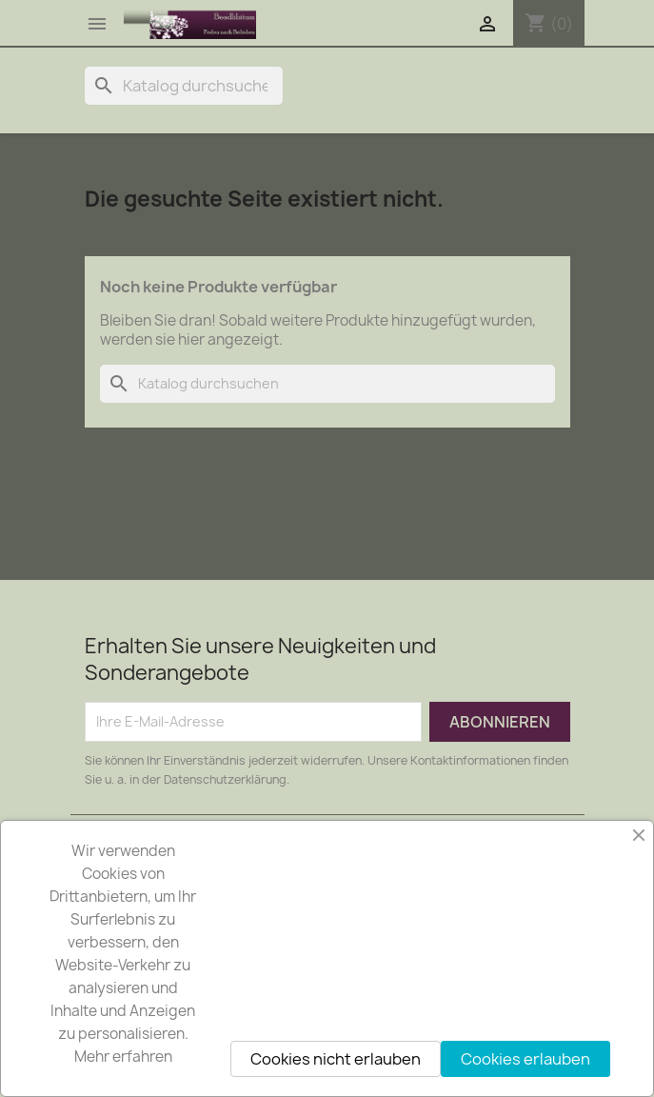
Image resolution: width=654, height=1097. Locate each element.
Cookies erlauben (525, 1058)
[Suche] (184, 86)
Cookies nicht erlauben (335, 1058)
